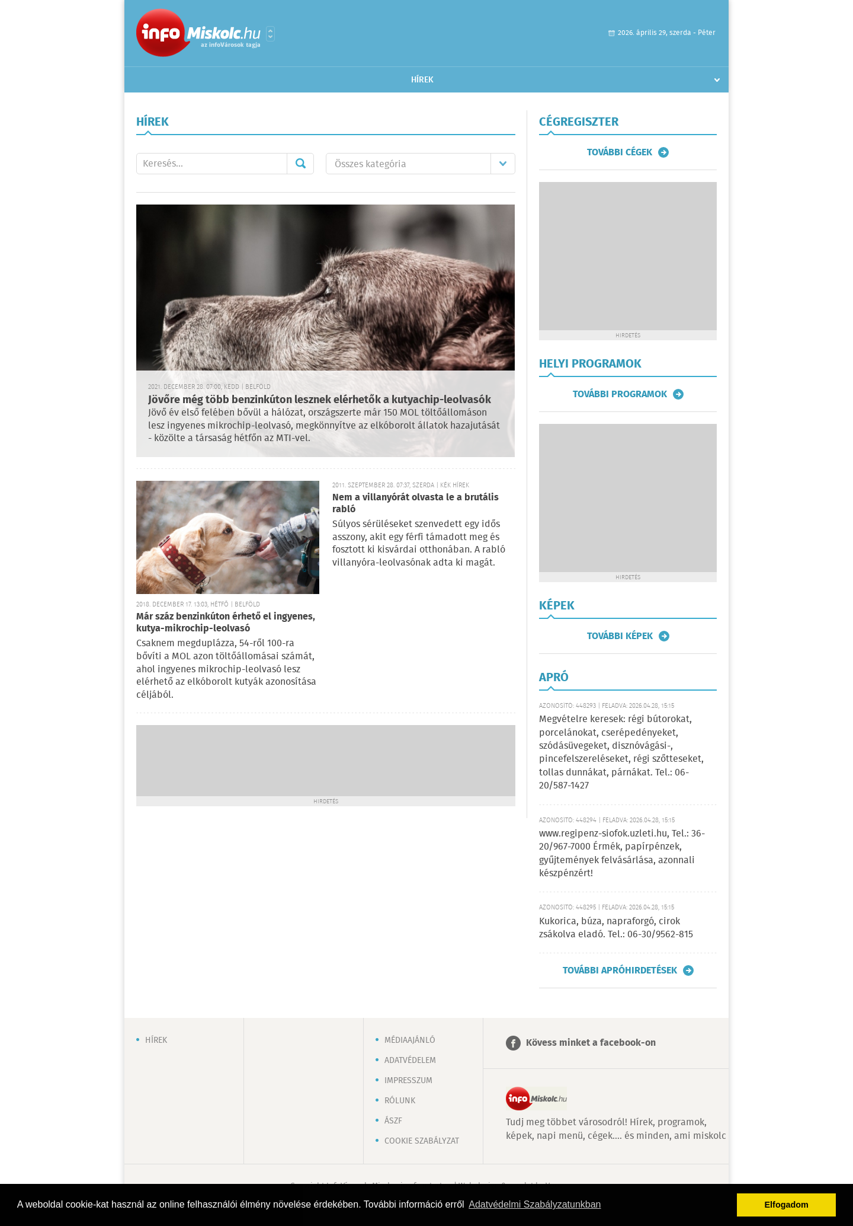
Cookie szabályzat (421, 1141)
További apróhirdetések (620, 970)
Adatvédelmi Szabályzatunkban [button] (535, 1204)
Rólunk (399, 1100)
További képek (620, 636)
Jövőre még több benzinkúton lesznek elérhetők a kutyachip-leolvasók (319, 400)
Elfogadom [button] (787, 1204)
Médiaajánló (409, 1040)
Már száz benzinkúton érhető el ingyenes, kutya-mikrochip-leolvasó (225, 622)
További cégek (619, 152)
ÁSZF (393, 1121)
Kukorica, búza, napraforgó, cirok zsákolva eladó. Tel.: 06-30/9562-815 (616, 928)
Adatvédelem (410, 1060)
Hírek (422, 80)
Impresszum (408, 1080)
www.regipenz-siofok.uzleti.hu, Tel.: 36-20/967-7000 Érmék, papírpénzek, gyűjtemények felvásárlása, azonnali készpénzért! (622, 853)
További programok (620, 394)
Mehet (300, 163)
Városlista (270, 33)
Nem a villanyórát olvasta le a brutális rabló (415, 503)
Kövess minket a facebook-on (591, 1043)
